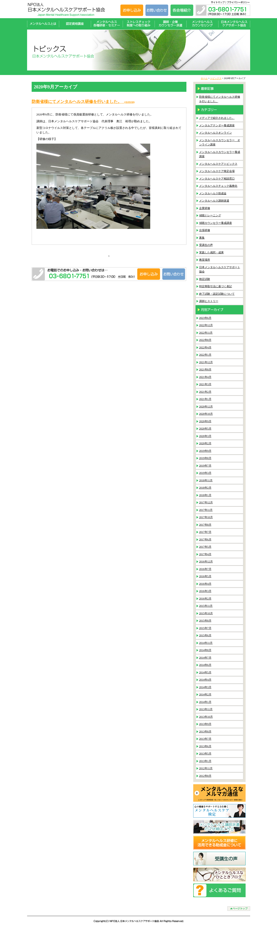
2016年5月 (205, 576)
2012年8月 (205, 775)
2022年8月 (205, 340)
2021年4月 (205, 377)
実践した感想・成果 (211, 252)
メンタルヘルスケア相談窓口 (217, 178)
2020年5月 (205, 428)
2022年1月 (205, 354)
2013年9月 (205, 724)
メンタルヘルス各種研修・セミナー (107, 24)
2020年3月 (205, 436)
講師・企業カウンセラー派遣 (170, 24)
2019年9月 (205, 450)
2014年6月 (205, 665)
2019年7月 (205, 465)
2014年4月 (205, 679)
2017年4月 (205, 554)
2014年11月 (206, 642)
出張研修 (204, 230)
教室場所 (204, 259)
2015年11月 (206, 605)
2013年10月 (206, 716)
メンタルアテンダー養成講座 (217, 125)
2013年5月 (205, 753)
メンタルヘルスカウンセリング (202, 24)
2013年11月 (206, 709)
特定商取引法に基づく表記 (215, 286)
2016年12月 (206, 561)
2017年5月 (205, 546)
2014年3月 (205, 687)
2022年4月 (205, 347)
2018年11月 (206, 480)
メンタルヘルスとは (43, 24)
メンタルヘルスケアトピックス (218, 163)
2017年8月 (205, 524)
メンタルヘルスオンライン (215, 132)
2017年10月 (206, 517)
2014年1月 (205, 702)
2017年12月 (206, 502)
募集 (202, 237)
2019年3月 (205, 472)
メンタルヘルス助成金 (212, 193)
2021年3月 (205, 384)
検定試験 (204, 279)
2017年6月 (205, 539)
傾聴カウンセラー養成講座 (215, 223)
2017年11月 (206, 510)
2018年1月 (205, 495)
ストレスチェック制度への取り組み (139, 24)
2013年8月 (205, 731)
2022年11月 (206, 332)
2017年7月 (205, 532)
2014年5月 (205, 672)
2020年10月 (206, 413)
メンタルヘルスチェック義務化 (218, 185)
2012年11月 (206, 768)
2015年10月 (206, 613)
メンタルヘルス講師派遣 (214, 200)
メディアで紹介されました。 (217, 118)
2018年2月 (205, 487)
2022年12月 (206, 325)
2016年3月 (205, 591)
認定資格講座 (75, 24)
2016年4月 (205, 583)
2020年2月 (205, 443)
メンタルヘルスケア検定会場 (217, 171)
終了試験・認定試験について (217, 293)
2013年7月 (205, 738)
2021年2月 (205, 391)
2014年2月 (205, 694)
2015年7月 (205, 628)
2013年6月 (205, 746)
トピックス (215, 78)
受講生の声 (206, 245)
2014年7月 (205, 657)
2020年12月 (206, 406)
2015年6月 (205, 635)
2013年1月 (205, 761)
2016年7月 (205, 569)
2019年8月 (205, 458)
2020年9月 (205, 421)
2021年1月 (205, 399)
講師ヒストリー (208, 301)
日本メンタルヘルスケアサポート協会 (234, 24)
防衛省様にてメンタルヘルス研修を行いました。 (83, 101)
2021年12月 (206, 362)
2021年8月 (205, 369)
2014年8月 (205, 650)
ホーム (204, 78)
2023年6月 (205, 318)
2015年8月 (205, 620)
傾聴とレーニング (210, 215)
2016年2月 (205, 598)
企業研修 (204, 208)
